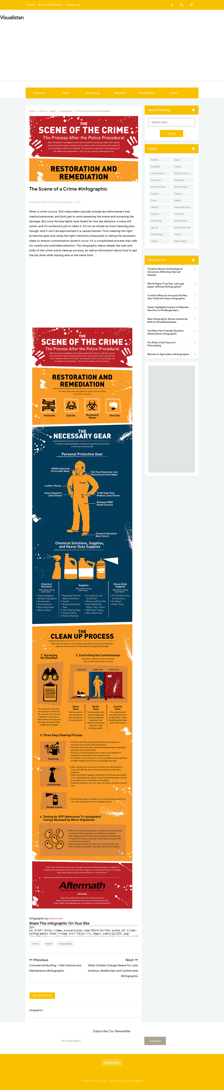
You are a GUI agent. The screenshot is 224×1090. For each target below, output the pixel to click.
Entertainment (158, 186)
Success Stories (182, 227)
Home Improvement (184, 207)
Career (177, 166)
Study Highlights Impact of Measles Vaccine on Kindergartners (168, 309)
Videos (154, 241)
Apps (177, 159)
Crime (35, 943)
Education (179, 180)
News (66, 92)
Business (119, 92)
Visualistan (115, 1081)
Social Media (146, 92)
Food (153, 200)
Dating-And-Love (183, 173)
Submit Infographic (50, 4)
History (155, 207)
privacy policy (112, 1062)
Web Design (180, 241)
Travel (177, 234)
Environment (180, 186)
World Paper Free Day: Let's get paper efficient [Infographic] (165, 285)
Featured (39, 92)
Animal (154, 159)
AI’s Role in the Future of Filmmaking (161, 344)
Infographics (65, 943)
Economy (156, 180)
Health (173, 92)
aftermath (56, 918)
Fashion (155, 193)
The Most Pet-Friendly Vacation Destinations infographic (165, 332)
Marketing (156, 220)
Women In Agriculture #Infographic (168, 354)
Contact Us (74, 4)
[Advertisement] (112, 49)
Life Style (179, 214)
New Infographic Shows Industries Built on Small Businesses (167, 320)
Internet (155, 214)
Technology (93, 92)
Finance (178, 193)
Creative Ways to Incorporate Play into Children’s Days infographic (167, 297)
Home (31, 4)
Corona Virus (157, 173)
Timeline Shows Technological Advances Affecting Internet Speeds (164, 271)
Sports (154, 227)
